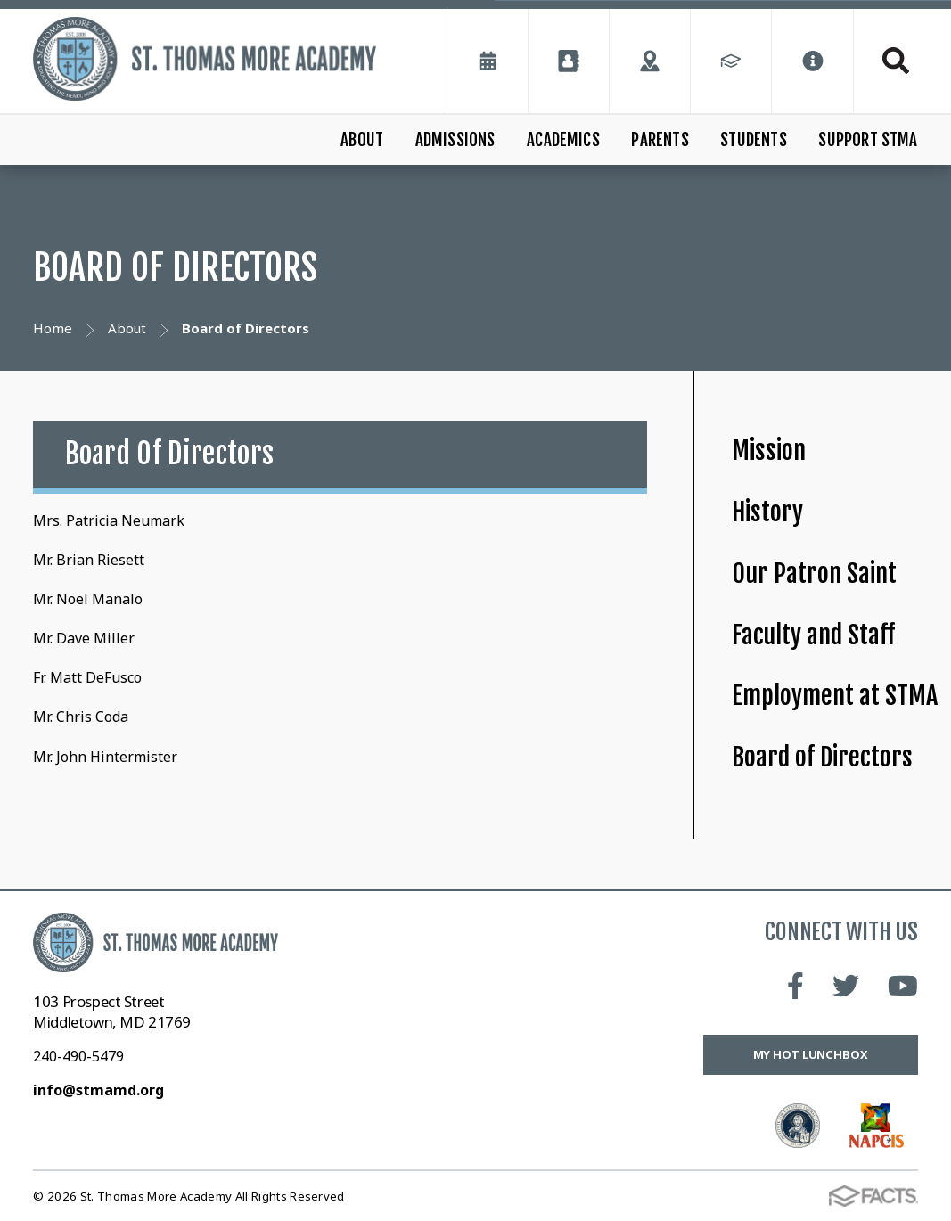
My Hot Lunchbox (810, 1054)
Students (753, 140)
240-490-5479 (78, 1056)
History (767, 512)
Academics (563, 140)
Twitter (845, 985)
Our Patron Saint (814, 573)
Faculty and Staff (813, 635)
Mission (769, 450)
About (361, 140)
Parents (659, 140)
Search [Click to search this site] (895, 60)
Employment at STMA (835, 695)
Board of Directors (822, 757)
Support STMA (867, 140)
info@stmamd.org (98, 1090)
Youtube (903, 985)
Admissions (455, 140)
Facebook (795, 985)
